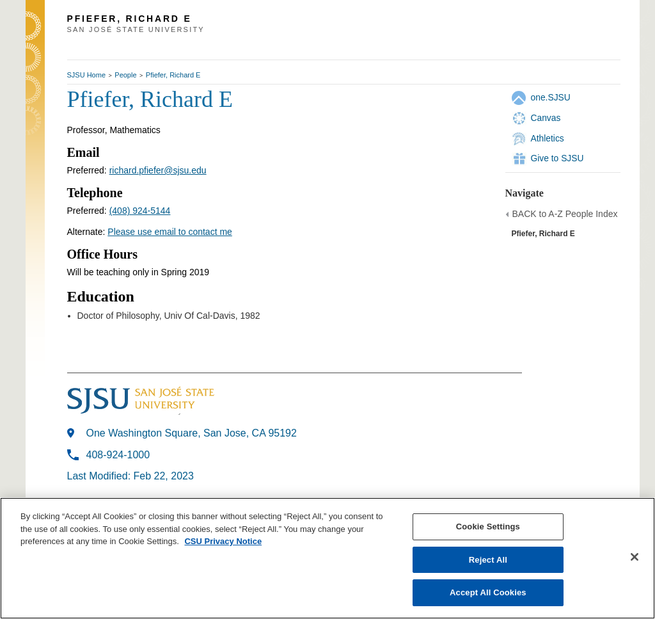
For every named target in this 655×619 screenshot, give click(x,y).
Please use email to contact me (169, 232)
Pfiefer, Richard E (173, 75)
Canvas (546, 118)
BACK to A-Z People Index (565, 214)
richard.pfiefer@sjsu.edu (158, 170)
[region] (327, 558)
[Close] (634, 557)
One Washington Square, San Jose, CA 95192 (191, 433)
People (125, 75)
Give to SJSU (557, 158)
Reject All (488, 560)
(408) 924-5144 (140, 210)
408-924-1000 (118, 454)
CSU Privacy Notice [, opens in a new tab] (223, 541)
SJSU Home (86, 75)
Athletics (547, 138)
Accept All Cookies (488, 592)
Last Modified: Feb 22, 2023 (130, 475)
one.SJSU (551, 97)
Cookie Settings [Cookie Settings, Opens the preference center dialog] (488, 526)
